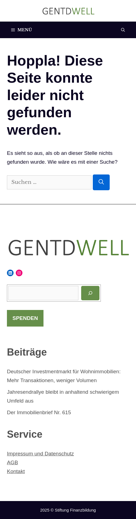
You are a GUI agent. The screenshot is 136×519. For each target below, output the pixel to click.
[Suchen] (101, 182)
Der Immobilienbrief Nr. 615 (39, 412)
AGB (12, 462)
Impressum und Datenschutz (40, 454)
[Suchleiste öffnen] (123, 30)
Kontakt (16, 471)
